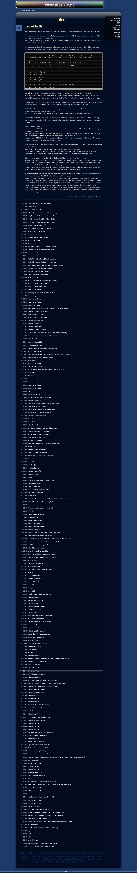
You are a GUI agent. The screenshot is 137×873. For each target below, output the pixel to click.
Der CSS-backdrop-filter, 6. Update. (38, 394)
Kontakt (118, 38)
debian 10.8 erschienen (34, 379)
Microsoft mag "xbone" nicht (36, 741)
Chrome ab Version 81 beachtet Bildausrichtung (41, 409)
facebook (59, 862)
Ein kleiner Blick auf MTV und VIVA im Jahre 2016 (42, 680)
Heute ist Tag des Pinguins (35, 523)
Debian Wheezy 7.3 (33, 729)
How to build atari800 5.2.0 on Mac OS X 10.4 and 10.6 (43, 246)
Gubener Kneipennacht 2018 (36, 520)
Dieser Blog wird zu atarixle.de (36, 437)
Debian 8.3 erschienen (34, 677)
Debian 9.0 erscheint (34, 597)
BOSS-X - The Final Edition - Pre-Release (39, 203)
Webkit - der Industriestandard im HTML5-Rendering (43, 827)
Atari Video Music (33, 612)
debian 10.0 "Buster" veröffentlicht (37, 452)
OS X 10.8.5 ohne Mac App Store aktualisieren (41, 222)
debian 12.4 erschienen (34, 289)
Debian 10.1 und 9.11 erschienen (37, 449)
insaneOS (30, 234)
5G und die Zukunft (33, 468)
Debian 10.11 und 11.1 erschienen (37, 329)
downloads (117, 29)
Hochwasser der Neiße (34, 763)
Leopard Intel (31, 446)
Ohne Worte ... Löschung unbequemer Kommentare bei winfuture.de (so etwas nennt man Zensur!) (56, 757)
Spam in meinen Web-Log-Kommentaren (39, 594)
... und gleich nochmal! (34, 575)
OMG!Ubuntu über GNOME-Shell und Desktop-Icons (42, 348)
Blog (118, 22)
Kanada (30, 505)
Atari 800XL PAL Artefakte (35, 563)
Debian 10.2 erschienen (34, 425)
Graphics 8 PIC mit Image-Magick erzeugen (40, 357)
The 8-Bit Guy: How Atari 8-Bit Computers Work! (41, 249)
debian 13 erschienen (34, 240)
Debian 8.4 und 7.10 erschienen (37, 668)
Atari (30, 853)
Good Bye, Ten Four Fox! (35, 326)
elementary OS (51, 862)
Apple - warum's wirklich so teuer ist (38, 744)
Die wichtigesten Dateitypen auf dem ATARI (40, 268)
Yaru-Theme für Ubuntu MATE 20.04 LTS (39, 397)
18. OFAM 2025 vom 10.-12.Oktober (38, 237)
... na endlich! (31, 591)
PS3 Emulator (32, 495)
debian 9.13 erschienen (34, 388)
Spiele (55, 859)
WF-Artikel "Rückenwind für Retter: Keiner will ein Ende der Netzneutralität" (49, 538)
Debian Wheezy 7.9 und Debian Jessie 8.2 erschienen (43, 686)
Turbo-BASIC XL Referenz (35, 440)
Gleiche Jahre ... (32, 206)
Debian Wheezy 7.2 (33, 738)
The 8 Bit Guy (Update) (34, 609)
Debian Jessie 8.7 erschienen (36, 631)
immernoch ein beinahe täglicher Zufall (39, 754)
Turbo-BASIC (70, 859)
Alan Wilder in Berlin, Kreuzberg (37, 751)
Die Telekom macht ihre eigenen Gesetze (40, 545)
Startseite (117, 18)
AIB (21, 853)
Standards (117, 32)
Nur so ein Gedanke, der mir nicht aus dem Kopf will (43, 843)
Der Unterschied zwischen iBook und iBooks (40, 732)
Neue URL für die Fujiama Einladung (38, 419)
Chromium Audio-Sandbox (35, 320)
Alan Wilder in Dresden (34, 806)
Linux (85, 196)
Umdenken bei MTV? (34, 486)
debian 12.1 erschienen (34, 302)
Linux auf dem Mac (33, 671)
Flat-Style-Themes (33, 560)
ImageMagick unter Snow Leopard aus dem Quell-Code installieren (47, 216)
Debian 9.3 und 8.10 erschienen (37, 548)
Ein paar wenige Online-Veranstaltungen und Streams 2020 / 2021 (47, 369)
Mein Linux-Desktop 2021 (35, 345)
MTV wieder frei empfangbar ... (37, 618)
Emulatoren (55, 853)
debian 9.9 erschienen (34, 462)
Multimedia (58, 856)
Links (118, 34)
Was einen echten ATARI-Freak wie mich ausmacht (42, 428)
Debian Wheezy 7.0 (33, 769)
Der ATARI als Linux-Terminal (36, 314)
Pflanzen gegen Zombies (93, 856)
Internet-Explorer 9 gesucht (35, 794)
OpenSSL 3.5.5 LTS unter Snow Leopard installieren (42, 210)
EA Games (48, 853)
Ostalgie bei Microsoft (34, 791)
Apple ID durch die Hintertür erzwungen (39, 634)
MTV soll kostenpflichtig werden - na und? (40, 809)
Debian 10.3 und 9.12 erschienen (37, 415)
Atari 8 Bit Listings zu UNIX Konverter (38, 271)
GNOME (83, 853)
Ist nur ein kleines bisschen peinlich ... (39, 551)
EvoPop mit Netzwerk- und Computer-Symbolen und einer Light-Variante (48, 658)
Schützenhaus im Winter (35, 628)
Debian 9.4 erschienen (34, 529)
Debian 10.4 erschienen (34, 400)
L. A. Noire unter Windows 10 (36, 674)
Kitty (29, 391)
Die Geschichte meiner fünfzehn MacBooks (40, 228)
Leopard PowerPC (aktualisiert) (37, 225)
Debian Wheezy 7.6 (33, 714)
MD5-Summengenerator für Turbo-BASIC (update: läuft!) (44, 443)
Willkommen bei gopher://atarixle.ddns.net (40, 434)
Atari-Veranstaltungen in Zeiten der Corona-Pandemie (43, 403)
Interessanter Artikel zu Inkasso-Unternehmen (41, 455)
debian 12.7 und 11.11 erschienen (37, 283)
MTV (45, 856)
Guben (88, 853)
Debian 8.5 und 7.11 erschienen (37, 661)
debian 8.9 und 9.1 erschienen (36, 585)
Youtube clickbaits (33, 277)
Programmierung (34, 859)
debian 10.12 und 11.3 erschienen (37, 317)
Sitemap (117, 36)
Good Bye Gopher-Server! (35, 296)
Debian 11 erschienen (34, 339)
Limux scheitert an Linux (35, 625)
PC (81, 856)
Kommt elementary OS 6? (35, 342)
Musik (64, 857)
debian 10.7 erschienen (34, 382)
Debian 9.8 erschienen (34, 474)
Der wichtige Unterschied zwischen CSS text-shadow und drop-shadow (48, 498)
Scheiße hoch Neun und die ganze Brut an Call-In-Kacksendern (46, 812)
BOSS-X (34, 853)
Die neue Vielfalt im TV (34, 646)
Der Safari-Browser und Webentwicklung (39, 818)
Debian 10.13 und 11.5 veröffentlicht (38, 311)
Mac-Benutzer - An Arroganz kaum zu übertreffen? (42, 781)
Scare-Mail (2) (32, 465)
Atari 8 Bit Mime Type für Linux (37, 366)
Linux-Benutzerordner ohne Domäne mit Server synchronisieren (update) (48, 335)
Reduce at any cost (33, 766)
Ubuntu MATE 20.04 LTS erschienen (38, 406)
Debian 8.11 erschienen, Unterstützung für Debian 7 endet (44, 502)
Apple (72, 196)
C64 (38, 853)
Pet (84, 856)
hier (46, 178)
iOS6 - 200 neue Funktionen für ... (37, 775)
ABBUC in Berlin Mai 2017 (35, 603)
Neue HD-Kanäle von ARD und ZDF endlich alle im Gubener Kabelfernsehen (49, 784)
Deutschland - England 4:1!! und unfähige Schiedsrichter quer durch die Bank (50, 821)
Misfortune (31, 375)
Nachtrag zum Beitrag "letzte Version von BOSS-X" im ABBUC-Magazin (48, 308)
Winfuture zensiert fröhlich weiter (37, 735)
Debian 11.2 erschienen (34, 323)
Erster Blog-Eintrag (33, 840)
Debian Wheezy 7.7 (33, 701)
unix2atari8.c (31, 360)
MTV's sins (31, 511)
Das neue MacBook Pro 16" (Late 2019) (39, 431)
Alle (86, 862)
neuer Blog (31, 652)
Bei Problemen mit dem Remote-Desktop (39, 834)
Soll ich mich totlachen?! (35, 578)
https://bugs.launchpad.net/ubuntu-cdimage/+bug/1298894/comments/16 (62, 47)
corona (37, 862)
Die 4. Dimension (33, 517)
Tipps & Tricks (116, 27)
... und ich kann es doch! (35, 800)
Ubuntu (92, 196)
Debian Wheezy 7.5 (33, 723)
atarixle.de (90, 859)
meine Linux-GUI (32, 649)
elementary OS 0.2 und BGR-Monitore (38, 704)
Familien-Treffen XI (33, 698)
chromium (97, 859)
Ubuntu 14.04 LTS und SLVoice (36, 720)
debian (99, 196)
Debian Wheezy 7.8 (33, 695)
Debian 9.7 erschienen (34, 483)
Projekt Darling (32, 422)
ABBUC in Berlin (115, 20)
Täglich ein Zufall (33, 760)
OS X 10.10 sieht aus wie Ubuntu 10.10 (39, 717)
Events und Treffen (64, 853)
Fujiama (77, 853)
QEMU (47, 859)
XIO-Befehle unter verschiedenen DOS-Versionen (42, 262)
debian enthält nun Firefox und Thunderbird (40, 615)
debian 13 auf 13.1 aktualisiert (36, 231)
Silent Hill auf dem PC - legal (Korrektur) (39, 621)
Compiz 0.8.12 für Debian (35, 664)
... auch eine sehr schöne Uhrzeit (37, 643)
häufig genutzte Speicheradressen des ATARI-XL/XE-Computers (46, 265)
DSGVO (42, 853)
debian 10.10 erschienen (35, 351)
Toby (29, 778)
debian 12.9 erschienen (34, 253)
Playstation (25, 859)
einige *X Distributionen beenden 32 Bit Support (41, 554)
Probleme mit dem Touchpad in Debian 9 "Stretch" (42, 557)
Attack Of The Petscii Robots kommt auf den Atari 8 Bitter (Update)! (47, 332)
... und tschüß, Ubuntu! (34, 787)
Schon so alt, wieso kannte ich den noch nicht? (41, 480)
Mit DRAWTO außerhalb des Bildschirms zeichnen (42, 259)
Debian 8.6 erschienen (34, 655)
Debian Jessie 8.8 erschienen (36, 606)
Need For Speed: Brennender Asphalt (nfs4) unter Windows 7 (45, 815)
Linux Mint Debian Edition (35, 772)
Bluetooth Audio (32, 711)
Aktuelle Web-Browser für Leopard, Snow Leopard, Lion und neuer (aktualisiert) (50, 213)
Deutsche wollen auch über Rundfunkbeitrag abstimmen (44, 532)
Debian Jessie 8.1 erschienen (36, 689)
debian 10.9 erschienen (34, 363)
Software (117, 25)
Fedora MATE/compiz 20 (35, 708)
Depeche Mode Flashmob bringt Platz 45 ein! (41, 797)
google (64, 862)
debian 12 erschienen (34, 305)
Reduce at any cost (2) (34, 471)
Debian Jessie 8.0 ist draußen (36, 692)
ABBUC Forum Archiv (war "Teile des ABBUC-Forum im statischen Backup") (49, 354)
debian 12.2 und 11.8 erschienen (37, 299)
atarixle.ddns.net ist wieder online (37, 459)
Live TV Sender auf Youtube (36, 600)
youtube (80, 862)
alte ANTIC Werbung (33, 640)
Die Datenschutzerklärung (35, 492)
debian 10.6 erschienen (34, 385)
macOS (75, 862)
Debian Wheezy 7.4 (33, 726)
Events (118, 31)
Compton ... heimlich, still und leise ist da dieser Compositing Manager (48, 683)
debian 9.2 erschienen (34, 566)
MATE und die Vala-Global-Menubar (38, 274)
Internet (98, 853)
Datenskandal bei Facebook (36, 526)
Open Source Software (73, 856)
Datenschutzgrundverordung (36, 514)
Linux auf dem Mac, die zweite (36, 637)
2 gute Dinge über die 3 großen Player (38, 489)
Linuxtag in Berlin (33, 824)
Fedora (79, 196)
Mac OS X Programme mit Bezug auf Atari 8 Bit (41, 846)
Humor (92, 853)
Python (42, 859)
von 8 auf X (31, 572)
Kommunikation (26, 856)
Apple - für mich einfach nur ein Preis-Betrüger (41, 831)
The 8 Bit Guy (62, 859)
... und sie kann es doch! (35, 803)
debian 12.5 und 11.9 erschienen (37, 286)
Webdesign (82, 859)
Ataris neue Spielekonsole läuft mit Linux (40, 569)
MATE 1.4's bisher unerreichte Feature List (40, 747)
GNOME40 (31, 372)
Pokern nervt (31, 837)
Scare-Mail (31, 477)
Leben (34, 856)
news (118, 24)
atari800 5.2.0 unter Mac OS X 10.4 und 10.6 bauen (42, 219)
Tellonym (30, 588)
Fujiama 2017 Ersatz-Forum (36, 582)
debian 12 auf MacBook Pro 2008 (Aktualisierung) (42, 280)
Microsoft (50, 857)
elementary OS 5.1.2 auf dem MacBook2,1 (40, 412)
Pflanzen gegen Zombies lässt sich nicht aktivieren (42, 292)
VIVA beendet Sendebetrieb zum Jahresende (40, 508)
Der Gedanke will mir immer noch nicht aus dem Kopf (43, 542)
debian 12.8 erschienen (34, 256)
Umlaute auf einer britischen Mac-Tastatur (40, 535)
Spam (51, 859)
